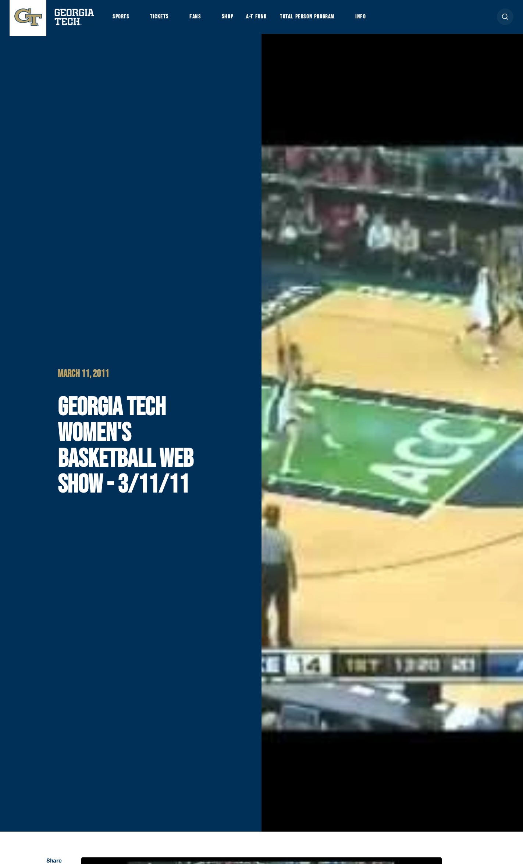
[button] (505, 19)
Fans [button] (198, 18)
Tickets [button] (161, 18)
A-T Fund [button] (263, 18)
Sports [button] (122, 18)
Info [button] (372, 18)
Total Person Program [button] (315, 18)
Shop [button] (232, 18)
